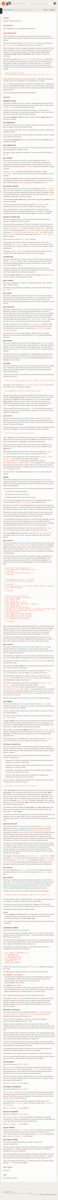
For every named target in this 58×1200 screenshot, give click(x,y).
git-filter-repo (20, 884)
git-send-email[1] (23, 930)
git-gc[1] (34, 870)
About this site (9, 1192)
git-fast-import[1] (8, 884)
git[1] (12, 1178)
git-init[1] (35, 86)
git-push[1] (20, 365)
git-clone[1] (18, 324)
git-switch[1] (37, 309)
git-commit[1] (22, 160)
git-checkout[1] (26, 309)
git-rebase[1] (21, 295)
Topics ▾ (45, 9)
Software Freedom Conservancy (48, 1194)
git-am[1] (21, 103)
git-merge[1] (22, 188)
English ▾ (52, 9)
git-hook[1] (6, 1170)
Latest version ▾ (8, 9)
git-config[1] (38, 45)
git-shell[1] (38, 523)
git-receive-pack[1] (24, 418)
